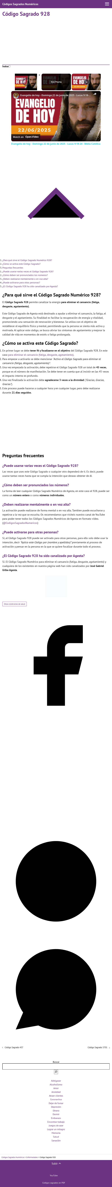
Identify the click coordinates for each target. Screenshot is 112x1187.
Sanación (56, 1140)
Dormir (56, 1114)
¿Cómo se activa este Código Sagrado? (21, 263)
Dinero (56, 1110)
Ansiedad (56, 1091)
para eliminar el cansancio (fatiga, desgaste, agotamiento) (41, 354)
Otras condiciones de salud (14, 604)
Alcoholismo (56, 1084)
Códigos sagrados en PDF (53, 1182)
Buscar (56, 1061)
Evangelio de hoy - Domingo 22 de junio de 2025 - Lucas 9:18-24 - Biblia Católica (55, 95)
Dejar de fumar (56, 1103)
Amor (56, 1088)
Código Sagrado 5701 (97, 1047)
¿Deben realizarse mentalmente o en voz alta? (25, 278)
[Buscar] (56, 1072)
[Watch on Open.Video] (25, 137)
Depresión (56, 1106)
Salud (56, 1136)
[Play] (87, 82)
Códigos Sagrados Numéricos (20, 4)
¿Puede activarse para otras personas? (21, 282)
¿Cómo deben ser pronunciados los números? (25, 275)
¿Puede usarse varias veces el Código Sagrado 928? (28, 271)
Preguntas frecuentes (12, 267)
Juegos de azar (56, 1125)
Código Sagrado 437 (14, 1047)
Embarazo (56, 1118)
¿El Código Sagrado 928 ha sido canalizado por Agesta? (30, 286)
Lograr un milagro (56, 1129)
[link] (16, 96)
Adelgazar (56, 1080)
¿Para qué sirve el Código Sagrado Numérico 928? (27, 260)
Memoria (56, 1132)
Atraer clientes (56, 1095)
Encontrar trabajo (56, 1121)
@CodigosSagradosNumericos (20, 523)
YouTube (54, 1175)
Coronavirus (56, 1099)
